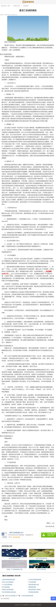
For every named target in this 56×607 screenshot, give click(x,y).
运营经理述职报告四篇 (8, 579)
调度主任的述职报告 (8, 589)
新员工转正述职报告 (8, 582)
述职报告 (25, 6)
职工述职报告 (6, 587)
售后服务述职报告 (34, 592)
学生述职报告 (32, 582)
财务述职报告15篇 (34, 584)
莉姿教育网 (25, 604)
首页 (8, 6)
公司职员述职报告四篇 (35, 579)
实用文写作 (16, 6)
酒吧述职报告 (32, 587)
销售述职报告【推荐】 (35, 589)
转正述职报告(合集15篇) (9, 592)
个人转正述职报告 (7, 584)
